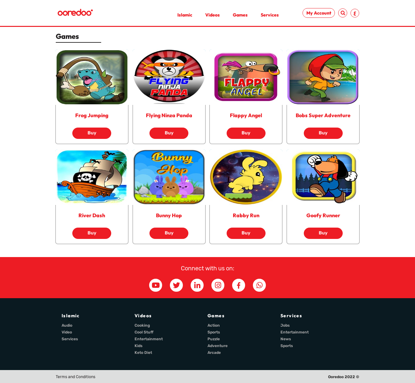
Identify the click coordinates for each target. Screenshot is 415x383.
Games (240, 15)
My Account (318, 13)
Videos (212, 15)
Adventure (218, 346)
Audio (67, 325)
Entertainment (149, 339)
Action (214, 325)
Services (270, 15)
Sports (214, 332)
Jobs (285, 325)
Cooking (142, 325)
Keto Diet (143, 352)
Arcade (214, 352)
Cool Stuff (144, 332)
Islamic (184, 15)
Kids (139, 346)
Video (67, 332)
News (285, 339)
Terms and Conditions (75, 377)
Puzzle (214, 339)
